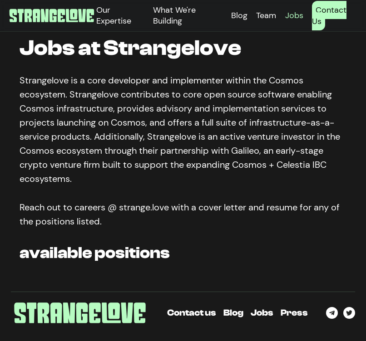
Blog (239, 15)
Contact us (191, 312)
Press (294, 312)
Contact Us (329, 16)
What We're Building (174, 15)
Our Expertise (113, 15)
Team (266, 15)
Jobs (294, 15)
